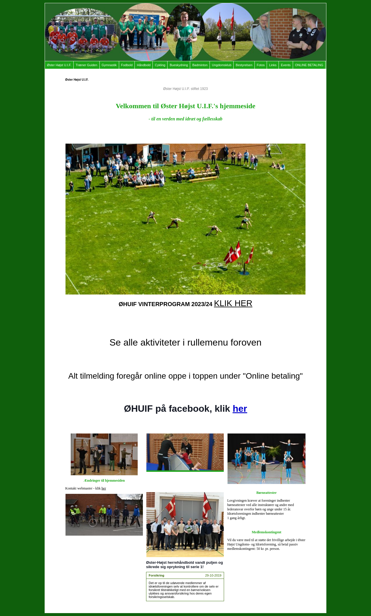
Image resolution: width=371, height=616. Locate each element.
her (103, 488)
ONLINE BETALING (309, 65)
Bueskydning (179, 65)
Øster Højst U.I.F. (59, 65)
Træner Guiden (86, 65)
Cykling (160, 65)
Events (286, 65)
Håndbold (143, 65)
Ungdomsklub (221, 65)
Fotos (261, 65)
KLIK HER (233, 303)
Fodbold (127, 65)
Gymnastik (109, 65)
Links (273, 65)
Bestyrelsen (244, 65)
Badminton (200, 65)
